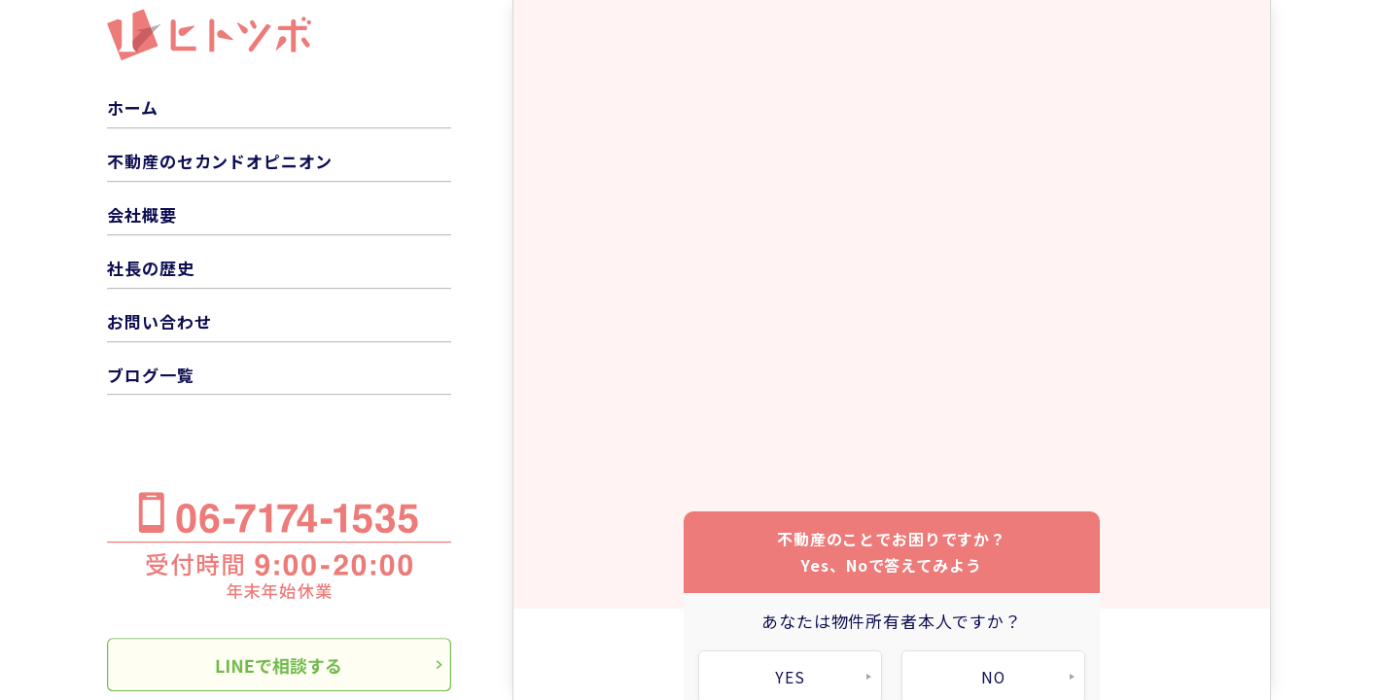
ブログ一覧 (150, 375)
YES (790, 672)
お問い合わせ (159, 321)
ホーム (133, 107)
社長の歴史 (150, 268)
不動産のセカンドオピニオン (220, 161)
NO (993, 672)
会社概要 (141, 214)
